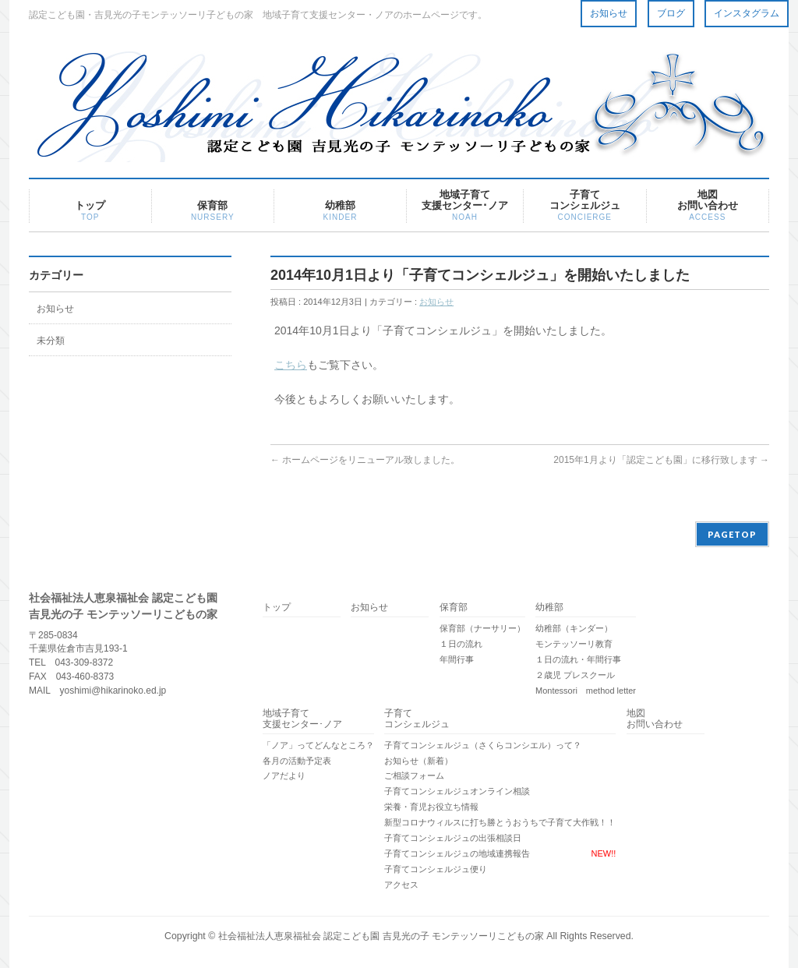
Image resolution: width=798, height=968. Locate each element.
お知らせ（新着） (418, 760)
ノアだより (284, 775)
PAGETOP (732, 534)
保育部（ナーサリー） (482, 628)
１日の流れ (461, 643)
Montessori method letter (585, 690)
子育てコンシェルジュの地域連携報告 (457, 853)
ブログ (671, 13)
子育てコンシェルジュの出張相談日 (452, 838)
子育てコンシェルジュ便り (435, 869)
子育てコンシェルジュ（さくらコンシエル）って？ (482, 745)
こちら (290, 365)
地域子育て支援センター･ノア (302, 719)
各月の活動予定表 (297, 760)
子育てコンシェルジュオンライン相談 (457, 791)
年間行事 (457, 659)
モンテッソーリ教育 (574, 643)
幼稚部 (549, 607)
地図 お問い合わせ (655, 719)
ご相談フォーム (414, 775)
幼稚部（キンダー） (574, 628)
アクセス (401, 884)
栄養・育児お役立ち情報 (431, 806)
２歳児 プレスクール (575, 675)
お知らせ (608, 13)
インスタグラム (746, 13)
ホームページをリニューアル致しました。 (365, 459)
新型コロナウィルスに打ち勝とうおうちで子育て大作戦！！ (500, 822)
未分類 (51, 340)
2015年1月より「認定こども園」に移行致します (661, 459)
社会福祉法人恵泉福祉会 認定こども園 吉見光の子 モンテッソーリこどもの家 (381, 936)
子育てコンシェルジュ (417, 719)
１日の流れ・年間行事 (578, 659)
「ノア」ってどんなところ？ (318, 745)
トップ (277, 607)
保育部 (454, 607)
